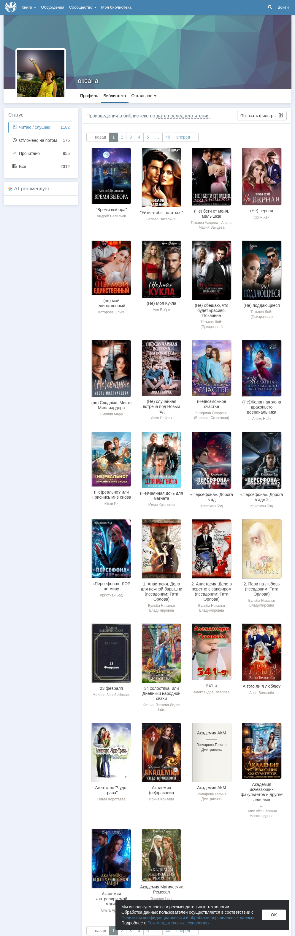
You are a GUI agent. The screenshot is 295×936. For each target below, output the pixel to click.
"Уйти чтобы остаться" (161, 212)
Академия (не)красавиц (161, 790)
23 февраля (111, 688)
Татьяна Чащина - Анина (211, 223)
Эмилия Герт (161, 898)
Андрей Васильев (111, 216)
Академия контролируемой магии (111, 898)
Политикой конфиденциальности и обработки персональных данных (187, 917)
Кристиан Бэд (211, 506)
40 (168, 137)
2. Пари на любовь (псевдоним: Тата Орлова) (262, 589)
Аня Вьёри (161, 310)
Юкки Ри (111, 504)
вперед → (185, 137)
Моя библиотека (116, 7)
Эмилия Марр (111, 414)
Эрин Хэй (261, 217)
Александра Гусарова (212, 692)
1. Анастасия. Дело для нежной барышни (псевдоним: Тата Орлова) (161, 592)
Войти (283, 7)
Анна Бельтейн (261, 693)
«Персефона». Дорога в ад (211, 497)
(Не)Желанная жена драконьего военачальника (261, 407)
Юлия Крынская (161, 505)
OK (274, 915)
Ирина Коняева (161, 799)
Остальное (144, 95)
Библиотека (114, 95)
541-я (211, 685)
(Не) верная (261, 210)
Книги (29, 7)
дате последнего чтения (183, 115)
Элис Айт (254, 811)
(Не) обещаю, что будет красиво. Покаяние (211, 310)
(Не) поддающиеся (261, 305)
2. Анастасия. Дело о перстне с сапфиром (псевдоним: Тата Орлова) (211, 592)
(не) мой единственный (111, 303)
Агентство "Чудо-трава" (111, 790)
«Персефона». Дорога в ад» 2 (261, 497)
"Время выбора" (111, 209)
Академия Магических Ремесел (161, 889)
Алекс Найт (261, 419)
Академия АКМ (211, 787)
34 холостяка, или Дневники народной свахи (161, 693)
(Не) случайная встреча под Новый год (161, 406)
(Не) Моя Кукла (161, 303)
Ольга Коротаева (111, 799)
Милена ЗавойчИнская (111, 695)
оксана (88, 80)
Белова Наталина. (161, 219)
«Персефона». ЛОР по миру (111, 586)
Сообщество (82, 7)
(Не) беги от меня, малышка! (211, 214)
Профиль (89, 95)
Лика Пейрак (161, 418)
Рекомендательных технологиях (179, 923)
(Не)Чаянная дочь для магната (161, 496)
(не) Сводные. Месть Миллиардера (111, 405)
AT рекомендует (32, 188)
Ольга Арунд (111, 910)
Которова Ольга (111, 312)
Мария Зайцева (211, 227)
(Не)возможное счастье (211, 404)
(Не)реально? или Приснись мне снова (111, 495)
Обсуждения (52, 7)
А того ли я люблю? (262, 686)
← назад (98, 137)
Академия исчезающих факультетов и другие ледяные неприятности (262, 794)
